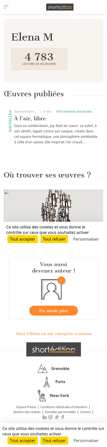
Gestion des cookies (26, 412)
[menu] (6, 7)
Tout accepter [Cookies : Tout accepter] (22, 440)
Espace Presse (26, 407)
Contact (85, 412)
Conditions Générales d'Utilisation (63, 407)
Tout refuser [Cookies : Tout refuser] (54, 440)
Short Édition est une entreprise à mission (54, 333)
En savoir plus (53, 310)
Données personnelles (60, 412)
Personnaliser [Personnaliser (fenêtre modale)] (86, 440)
